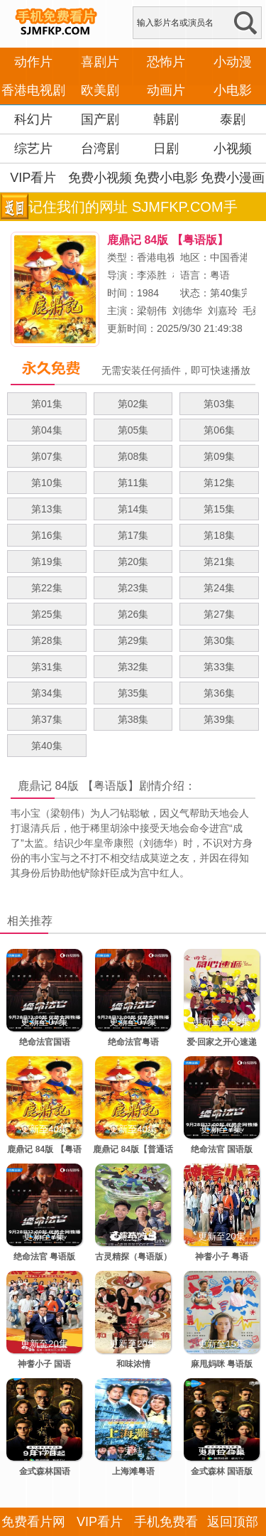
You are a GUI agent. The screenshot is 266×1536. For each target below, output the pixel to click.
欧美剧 (100, 90)
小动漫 (233, 62)
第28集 (46, 640)
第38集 (133, 719)
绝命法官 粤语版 (44, 1257)
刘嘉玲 (223, 310)
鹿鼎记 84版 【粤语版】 (78, 786)
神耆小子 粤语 (221, 1257)
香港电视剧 (33, 90)
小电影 (233, 90)
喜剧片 (100, 62)
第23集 (133, 588)
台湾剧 (100, 148)
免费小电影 (166, 178)
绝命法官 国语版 (222, 1149)
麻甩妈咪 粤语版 (222, 1364)
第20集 (133, 561)
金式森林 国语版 (222, 1471)
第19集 (46, 561)
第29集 (133, 640)
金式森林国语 (44, 1471)
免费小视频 (100, 178)
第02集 (133, 403)
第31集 (46, 666)
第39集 (219, 719)
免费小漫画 (233, 178)
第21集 (219, 561)
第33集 (219, 666)
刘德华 (187, 310)
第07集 (46, 456)
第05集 (133, 430)
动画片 (166, 90)
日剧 (166, 148)
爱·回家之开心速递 (222, 1042)
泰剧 (232, 119)
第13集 (46, 509)
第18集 (219, 535)
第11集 (133, 482)
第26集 (133, 614)
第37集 (46, 719)
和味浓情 (133, 1364)
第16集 (46, 535)
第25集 (46, 614)
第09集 (219, 456)
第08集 (133, 456)
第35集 (133, 693)
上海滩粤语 (133, 1471)
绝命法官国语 (44, 1042)
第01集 (46, 403)
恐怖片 (166, 62)
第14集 (133, 509)
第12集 (219, 482)
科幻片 (33, 119)
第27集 (219, 614)
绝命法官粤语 (133, 1042)
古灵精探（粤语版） (133, 1257)
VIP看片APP (33, 192)
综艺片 (33, 148)
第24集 (219, 588)
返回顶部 (232, 1522)
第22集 (46, 588)
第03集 (219, 403)
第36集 (219, 693)
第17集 (133, 535)
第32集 (133, 666)
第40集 (46, 745)
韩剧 (166, 119)
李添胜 (152, 275)
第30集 (219, 640)
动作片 (33, 62)
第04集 (46, 430)
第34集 (46, 693)
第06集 (219, 430)
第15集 (219, 509)
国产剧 (100, 119)
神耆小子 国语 (44, 1364)
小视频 (233, 148)
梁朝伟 (152, 310)
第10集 (46, 482)
